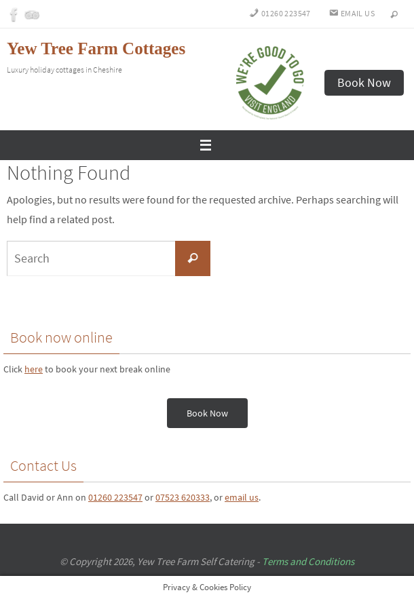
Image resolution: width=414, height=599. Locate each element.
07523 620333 (182, 497)
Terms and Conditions (308, 561)
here (33, 369)
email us (242, 497)
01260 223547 (115, 497)
